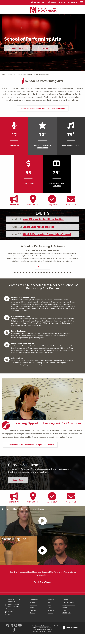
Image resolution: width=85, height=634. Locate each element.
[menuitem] (38, 2)
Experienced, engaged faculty (23, 297)
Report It (64, 608)
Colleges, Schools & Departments (24, 74)
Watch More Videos (42, 582)
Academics (10, 74)
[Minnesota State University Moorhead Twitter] (11, 625)
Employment (33, 610)
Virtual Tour (51, 610)
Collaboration (17, 358)
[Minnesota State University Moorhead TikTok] (14, 630)
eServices (32, 613)
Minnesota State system (42, 626)
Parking (50, 608)
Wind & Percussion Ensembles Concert (47, 234)
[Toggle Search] (73, 2)
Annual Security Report (68, 602)
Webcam (50, 613)
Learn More (42, 267)
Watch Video (17, 48)
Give (8, 614)
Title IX (64, 610)
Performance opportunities (22, 343)
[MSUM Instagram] (15, 625)
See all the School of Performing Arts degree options (43, 108)
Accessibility (43, 631)
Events (47, 48)
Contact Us (10, 612)
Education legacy (18, 331)
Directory (32, 608)
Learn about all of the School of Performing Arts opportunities (30, 445)
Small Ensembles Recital (38, 227)
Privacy (50, 631)
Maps (49, 602)
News (49, 605)
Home (3, 74)
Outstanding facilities (20, 316)
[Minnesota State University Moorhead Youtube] (20, 625)
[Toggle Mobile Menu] (82, 2)
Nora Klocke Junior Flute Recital (43, 219)
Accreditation (33, 602)
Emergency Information (68, 605)
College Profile (33, 605)
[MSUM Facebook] (7, 625)
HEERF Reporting (66, 613)
